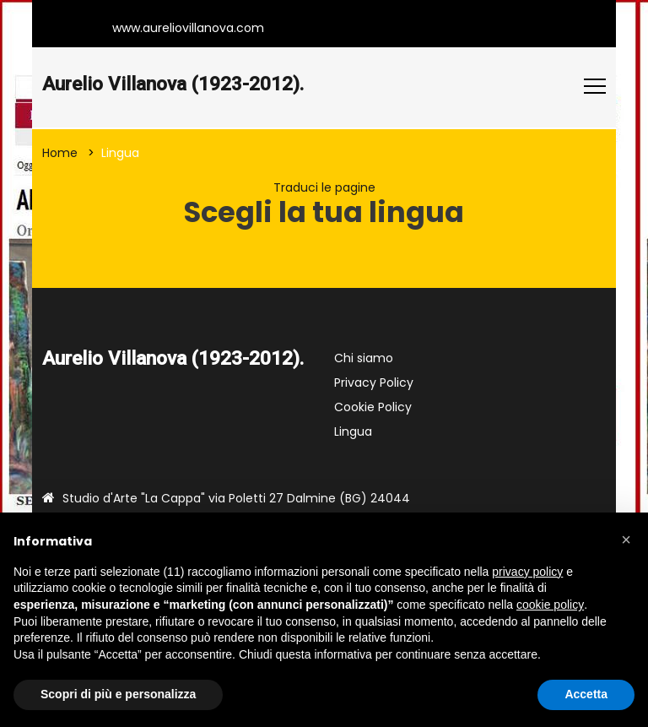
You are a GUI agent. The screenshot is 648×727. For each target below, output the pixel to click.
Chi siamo (363, 358)
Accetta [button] (586, 694)
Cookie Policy (373, 407)
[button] (626, 539)
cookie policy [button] (550, 604)
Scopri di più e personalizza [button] (118, 694)
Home (60, 153)
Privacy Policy (373, 382)
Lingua (353, 431)
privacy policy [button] (527, 571)
